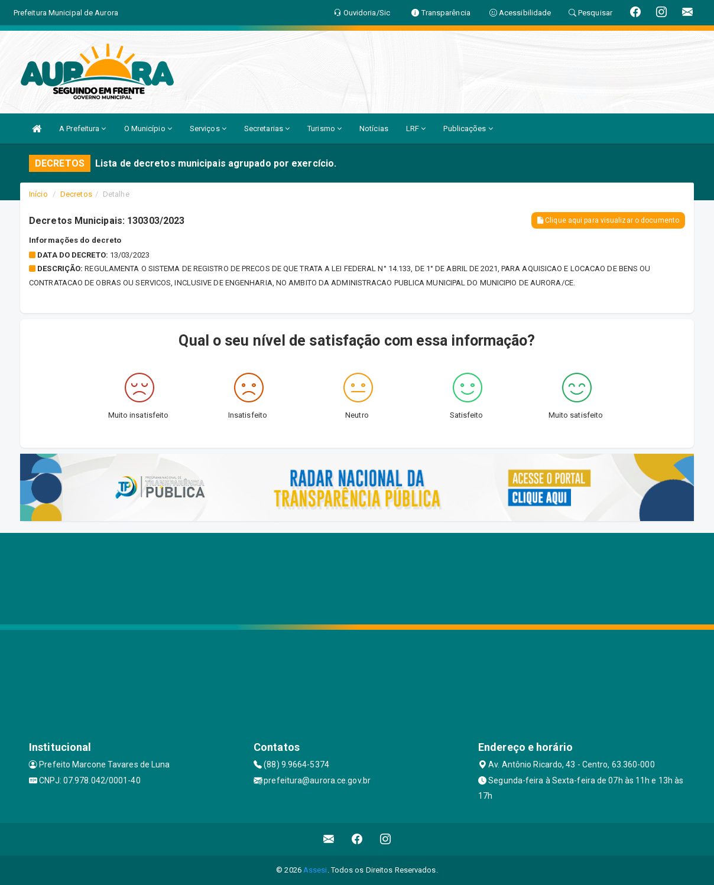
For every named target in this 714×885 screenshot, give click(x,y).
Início (38, 194)
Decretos (76, 194)
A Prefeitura (82, 128)
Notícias (373, 128)
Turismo (324, 128)
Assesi (315, 870)
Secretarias (267, 128)
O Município (148, 128)
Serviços (208, 128)
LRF (416, 128)
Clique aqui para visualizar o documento (608, 220)
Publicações (467, 128)
